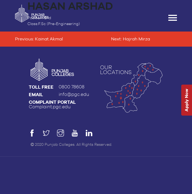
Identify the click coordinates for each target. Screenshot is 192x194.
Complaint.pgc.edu (50, 107)
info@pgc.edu (74, 94)
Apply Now (186, 100)
